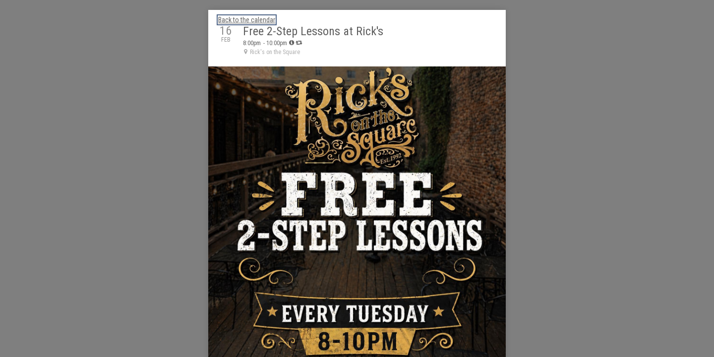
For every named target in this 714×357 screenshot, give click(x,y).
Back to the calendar (246, 20)
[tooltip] (291, 43)
